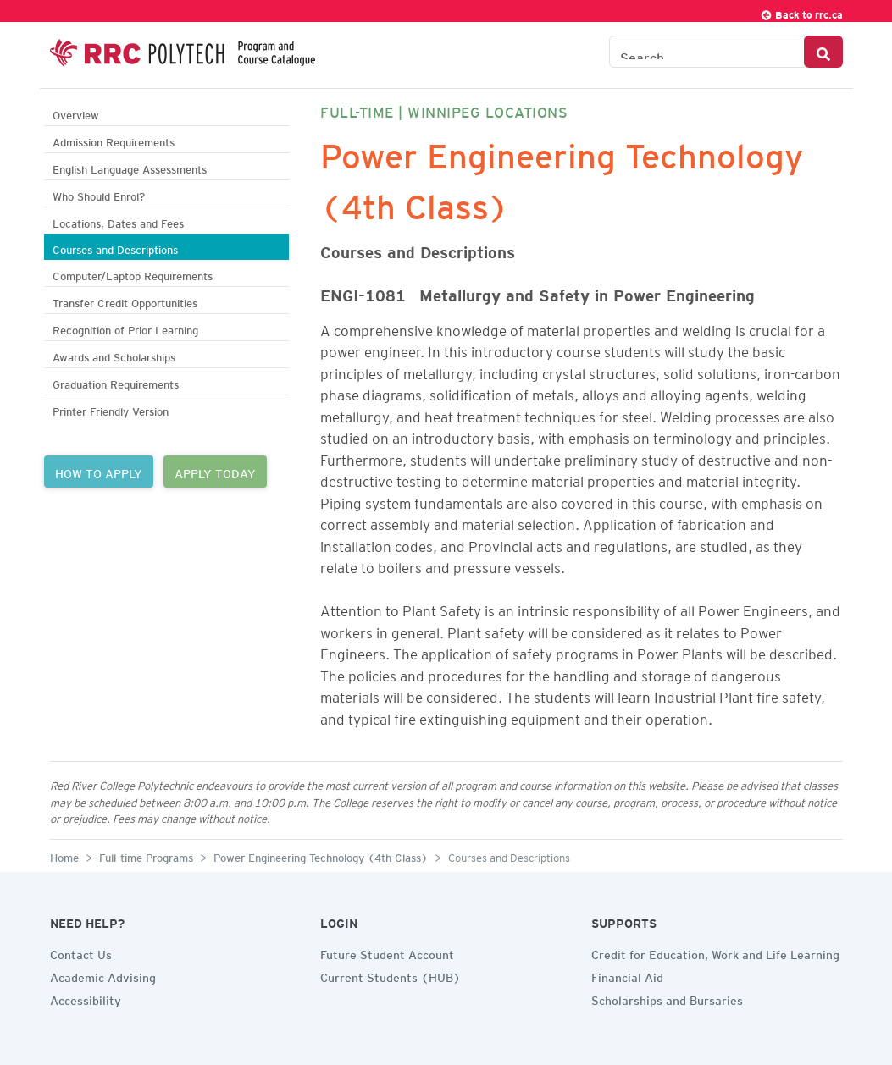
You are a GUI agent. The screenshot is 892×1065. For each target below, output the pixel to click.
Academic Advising (103, 975)
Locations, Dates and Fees (118, 221)
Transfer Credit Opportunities (125, 301)
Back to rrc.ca (801, 12)
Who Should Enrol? (99, 194)
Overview (76, 113)
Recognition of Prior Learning (125, 328)
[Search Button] (823, 52)
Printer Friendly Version (111, 409)
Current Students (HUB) (390, 975)
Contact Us (81, 952)
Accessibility (85, 998)
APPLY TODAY (215, 471)
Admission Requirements (114, 140)
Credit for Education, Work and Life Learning (715, 952)
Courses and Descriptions (115, 247)
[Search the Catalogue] (707, 52)
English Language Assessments (130, 167)
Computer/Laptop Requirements (133, 274)
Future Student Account (387, 952)
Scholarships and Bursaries (667, 998)
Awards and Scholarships (114, 355)
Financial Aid (627, 975)
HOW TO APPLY (98, 471)
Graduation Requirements (116, 382)
